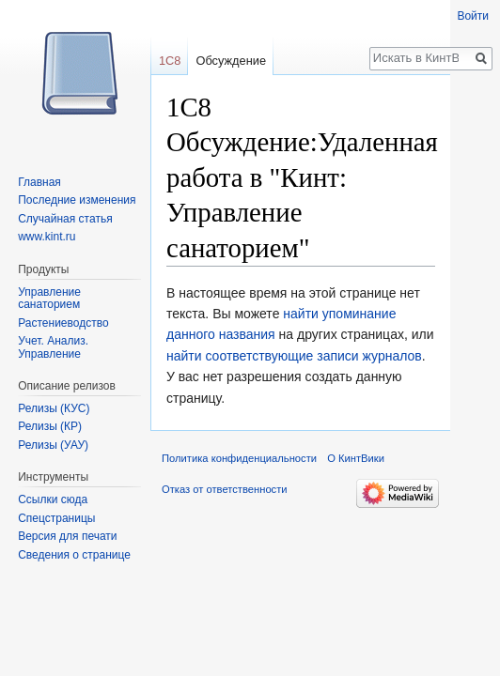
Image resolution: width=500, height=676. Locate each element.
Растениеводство (63, 323)
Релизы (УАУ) (53, 445)
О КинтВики (355, 458)
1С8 (169, 61)
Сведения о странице (74, 554)
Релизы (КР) (50, 426)
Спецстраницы (56, 518)
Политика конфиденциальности (239, 458)
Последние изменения (76, 200)
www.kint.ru (46, 236)
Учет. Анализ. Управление (53, 347)
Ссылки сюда (52, 499)
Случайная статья (65, 218)
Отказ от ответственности (225, 489)
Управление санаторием (49, 298)
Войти (473, 16)
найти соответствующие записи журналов (294, 355)
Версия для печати (67, 536)
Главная (39, 182)
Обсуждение (230, 61)
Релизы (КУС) (53, 408)
